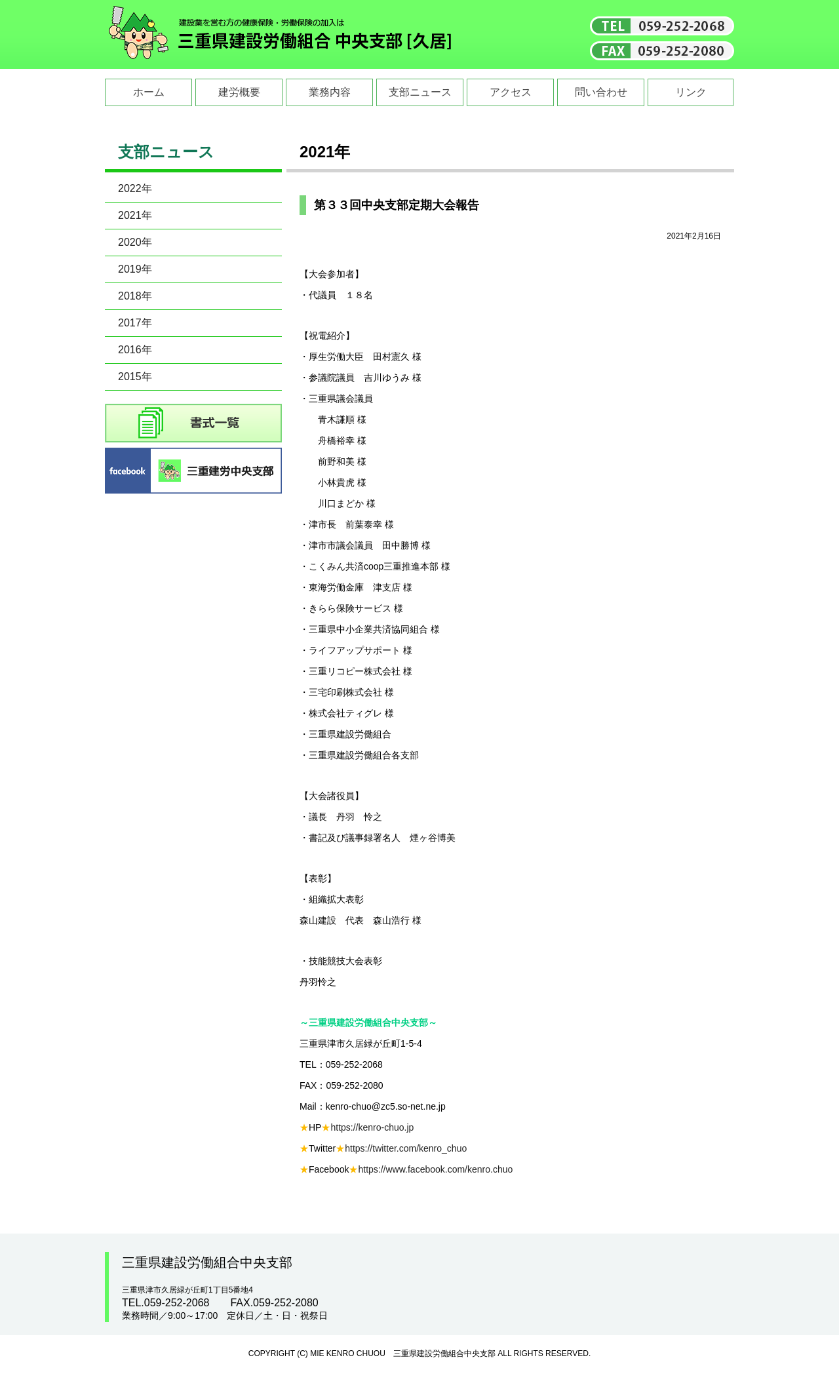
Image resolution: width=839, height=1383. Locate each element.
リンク (691, 92)
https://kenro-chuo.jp (372, 1127)
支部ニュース (420, 92)
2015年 (135, 376)
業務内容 (330, 92)
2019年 (135, 269)
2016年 (135, 349)
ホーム (149, 92)
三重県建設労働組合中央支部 (280, 34)
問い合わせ (601, 92)
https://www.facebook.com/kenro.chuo (435, 1169)
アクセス (511, 92)
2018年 (135, 296)
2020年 (135, 242)
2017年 (135, 322)
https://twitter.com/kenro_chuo (406, 1148)
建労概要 (239, 92)
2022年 (135, 188)
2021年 (135, 215)
